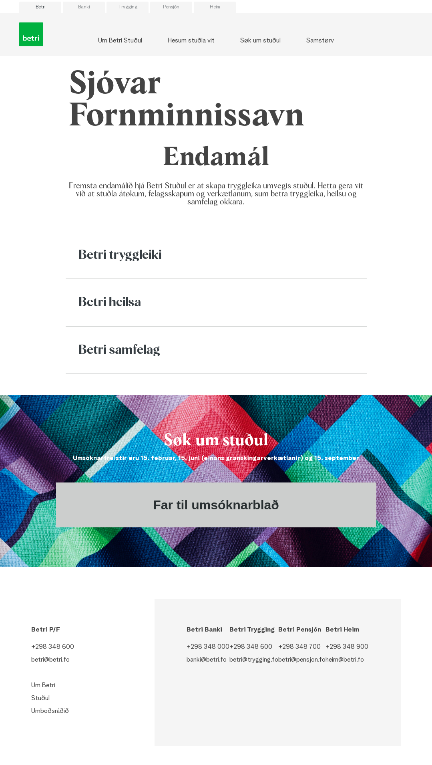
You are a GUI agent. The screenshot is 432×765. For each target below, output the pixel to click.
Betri (40, 7)
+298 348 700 (299, 647)
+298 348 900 (347, 647)
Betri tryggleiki (119, 255)
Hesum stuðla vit (191, 41)
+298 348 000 (208, 647)
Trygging (127, 7)
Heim (215, 7)
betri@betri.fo (50, 660)
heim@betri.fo (345, 660)
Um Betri (43, 685)
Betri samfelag (119, 350)
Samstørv (320, 41)
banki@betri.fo (207, 660)
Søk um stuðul (260, 41)
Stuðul (40, 698)
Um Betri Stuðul (120, 41)
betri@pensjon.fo (302, 660)
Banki (84, 7)
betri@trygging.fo (253, 660)
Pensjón (171, 7)
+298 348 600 (52, 647)
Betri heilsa (109, 302)
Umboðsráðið (50, 711)
